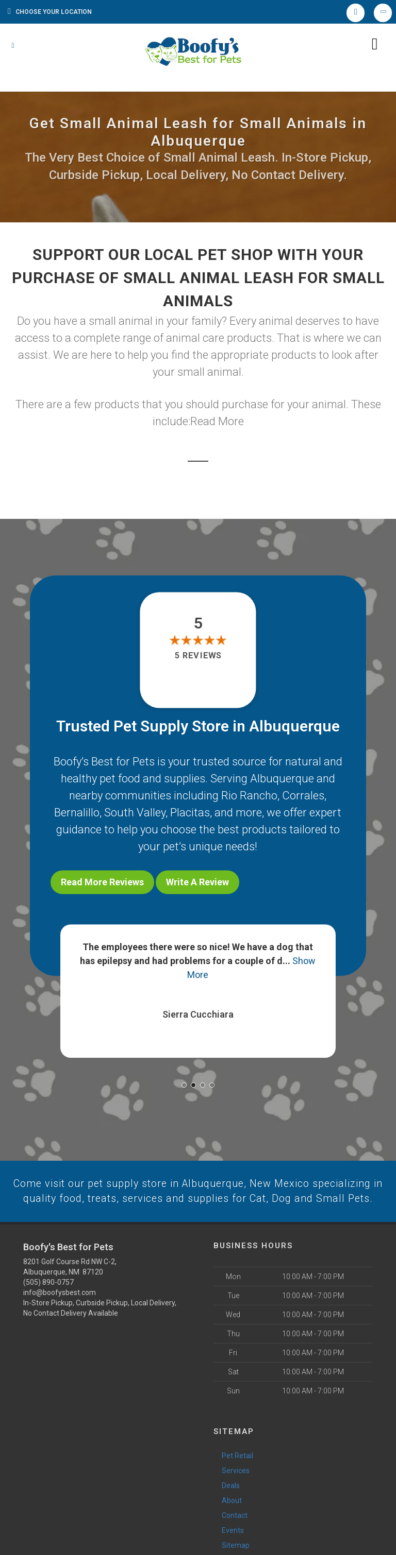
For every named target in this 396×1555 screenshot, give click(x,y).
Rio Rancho (249, 795)
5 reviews (197, 656)
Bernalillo (77, 812)
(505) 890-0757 (48, 1294)
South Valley (135, 812)
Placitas (190, 812)
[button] (184, 1080)
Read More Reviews (102, 882)
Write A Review (197, 882)
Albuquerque (282, 778)
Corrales (303, 795)
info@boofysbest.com (59, 1305)
